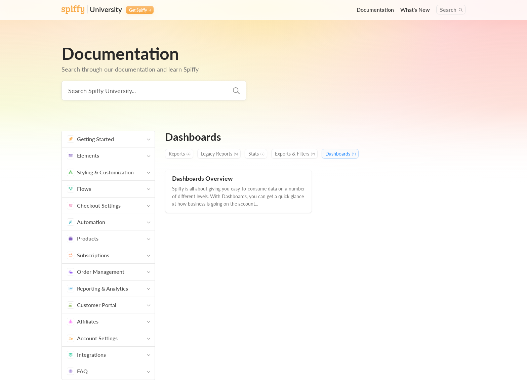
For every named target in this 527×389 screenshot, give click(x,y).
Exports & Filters (295, 154)
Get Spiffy (140, 10)
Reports (180, 154)
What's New (415, 9)
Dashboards (340, 154)
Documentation (375, 9)
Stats (256, 154)
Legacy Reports (219, 154)
